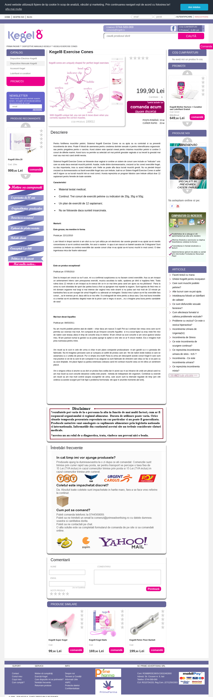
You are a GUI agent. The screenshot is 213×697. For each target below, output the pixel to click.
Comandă (76, 650)
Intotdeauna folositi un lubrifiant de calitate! (187, 297)
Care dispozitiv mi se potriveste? (49, 679)
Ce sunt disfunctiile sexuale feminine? (185, 306)
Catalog (16, 52)
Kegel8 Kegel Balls (98, 640)
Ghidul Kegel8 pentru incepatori (187, 279)
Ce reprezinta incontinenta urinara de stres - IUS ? (184, 351)
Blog (29, 17)
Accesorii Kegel (17, 68)
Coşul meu (16, 679)
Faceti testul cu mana (182, 275)
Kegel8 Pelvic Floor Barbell (142, 640)
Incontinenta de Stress (182, 337)
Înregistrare (201, 17)
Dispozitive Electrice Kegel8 (23, 58)
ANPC (68, 682)
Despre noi (18, 17)
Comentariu (104, 567)
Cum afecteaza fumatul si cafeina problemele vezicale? (186, 314)
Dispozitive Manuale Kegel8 (36, 46)
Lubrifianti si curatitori (20, 73)
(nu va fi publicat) (79, 587)
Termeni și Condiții (73, 676)
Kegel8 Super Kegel (58, 640)
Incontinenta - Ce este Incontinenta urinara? (182, 360)
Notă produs (57, 590)
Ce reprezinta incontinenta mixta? (184, 368)
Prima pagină (12, 46)
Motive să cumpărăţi (44, 673)
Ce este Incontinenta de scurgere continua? (183, 343)
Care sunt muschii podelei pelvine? (184, 285)
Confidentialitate (72, 688)
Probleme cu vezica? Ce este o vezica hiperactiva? (187, 322)
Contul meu (17, 676)
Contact (15, 673)
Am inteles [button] (194, 7)
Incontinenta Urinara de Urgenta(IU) (183, 331)
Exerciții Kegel (41, 676)
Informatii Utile (71, 679)
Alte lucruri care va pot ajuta (185, 291)
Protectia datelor (72, 685)
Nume (53, 567)
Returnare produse (43, 685)
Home (7, 17)
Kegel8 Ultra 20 (15, 159)
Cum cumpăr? (18, 682)
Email (53, 578)
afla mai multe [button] (13, 9)
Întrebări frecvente (43, 682)
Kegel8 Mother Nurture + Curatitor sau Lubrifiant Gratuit (186, 108)
